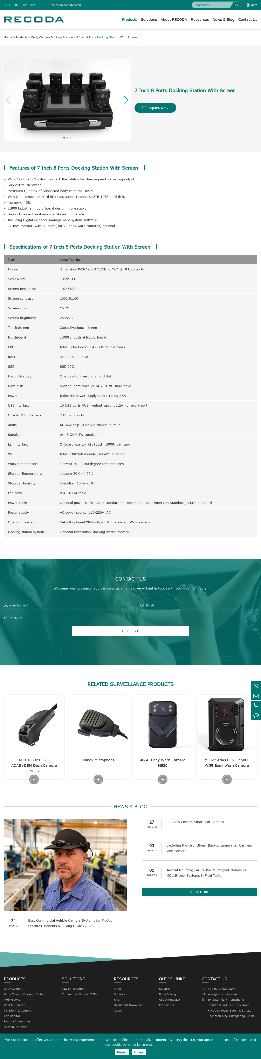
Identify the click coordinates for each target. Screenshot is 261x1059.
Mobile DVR (12, 999)
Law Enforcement (74, 988)
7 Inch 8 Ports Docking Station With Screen (107, 37)
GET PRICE (130, 631)
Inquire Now (155, 108)
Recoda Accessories (17, 1021)
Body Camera (13, 988)
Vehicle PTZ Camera (17, 1010)
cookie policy (122, 1044)
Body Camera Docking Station (52, 37)
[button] (126, 100)
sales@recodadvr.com (64, 5)
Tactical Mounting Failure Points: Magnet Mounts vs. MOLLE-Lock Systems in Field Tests (207, 872)
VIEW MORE (199, 892)
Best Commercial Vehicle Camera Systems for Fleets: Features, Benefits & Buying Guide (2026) (70, 923)
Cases (118, 1010)
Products (129, 19)
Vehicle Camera (14, 1005)
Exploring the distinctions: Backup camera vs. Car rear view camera (209, 848)
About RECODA (174, 19)
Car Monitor (12, 1016)
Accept (139, 1052)
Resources (200, 19)
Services (119, 994)
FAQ (117, 999)
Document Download (128, 1005)
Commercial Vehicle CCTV (79, 994)
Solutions (149, 19)
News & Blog (223, 19)
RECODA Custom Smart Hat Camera (195, 822)
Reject (122, 1052)
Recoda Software (15, 1026)
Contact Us (247, 19)
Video (118, 988)
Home (8, 37)
